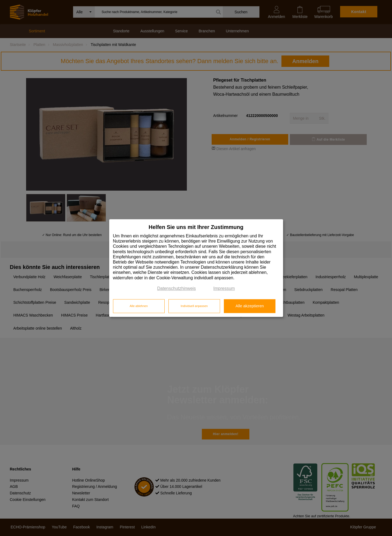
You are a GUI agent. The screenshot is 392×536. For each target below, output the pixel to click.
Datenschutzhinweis (176, 288)
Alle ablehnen (139, 306)
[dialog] (196, 268)
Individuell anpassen (194, 306)
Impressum (224, 288)
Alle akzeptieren (250, 306)
